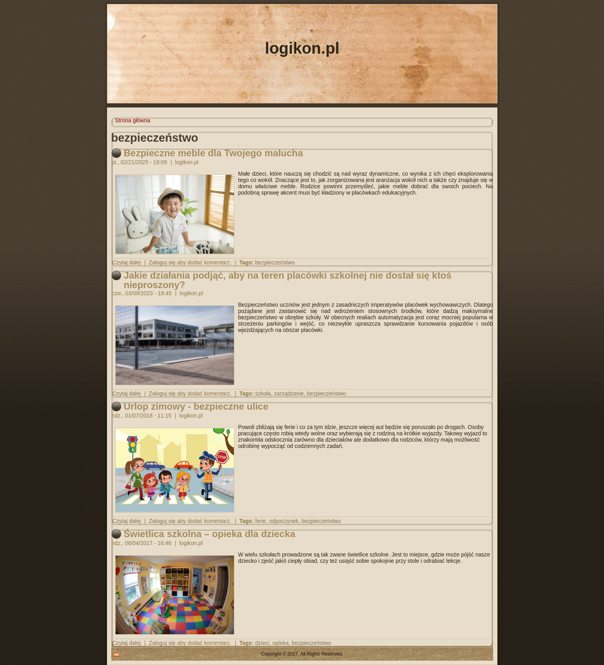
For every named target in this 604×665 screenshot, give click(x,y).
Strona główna (132, 120)
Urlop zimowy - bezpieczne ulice (196, 406)
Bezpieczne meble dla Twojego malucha (213, 153)
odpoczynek (284, 521)
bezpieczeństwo (275, 262)
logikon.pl (302, 48)
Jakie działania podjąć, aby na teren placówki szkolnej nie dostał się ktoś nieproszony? (288, 280)
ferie (260, 521)
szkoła (263, 393)
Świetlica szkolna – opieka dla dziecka (209, 533)
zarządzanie (289, 393)
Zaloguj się (162, 262)
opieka (280, 643)
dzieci (262, 643)
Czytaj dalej (126, 262)
